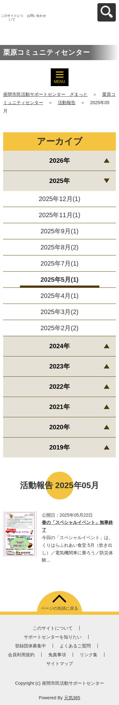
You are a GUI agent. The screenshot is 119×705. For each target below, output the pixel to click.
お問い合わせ (36, 15)
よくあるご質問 (75, 645)
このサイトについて (12, 17)
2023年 (59, 366)
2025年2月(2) (59, 327)
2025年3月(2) (59, 311)
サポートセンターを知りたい (53, 636)
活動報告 (67, 102)
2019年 (59, 447)
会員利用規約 (21, 654)
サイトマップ (59, 663)
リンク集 (88, 654)
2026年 (59, 160)
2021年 (59, 406)
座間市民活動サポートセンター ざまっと (45, 94)
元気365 (72, 697)
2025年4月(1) (59, 295)
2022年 (59, 386)
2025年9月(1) (59, 231)
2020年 (59, 427)
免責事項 (57, 654)
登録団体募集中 (30, 645)
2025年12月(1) (59, 198)
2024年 (59, 346)
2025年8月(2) (59, 247)
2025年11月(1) (59, 214)
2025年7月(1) (59, 263)
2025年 (59, 180)
